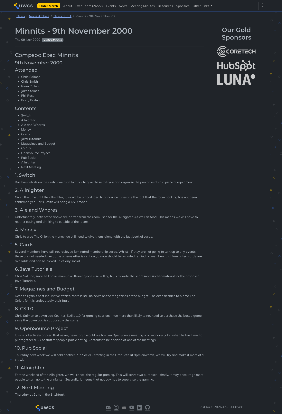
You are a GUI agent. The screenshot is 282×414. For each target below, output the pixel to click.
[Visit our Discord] (108, 407)
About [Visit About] (67, 6)
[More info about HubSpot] (236, 65)
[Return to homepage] (23, 6)
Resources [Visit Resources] (165, 6)
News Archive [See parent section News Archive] (39, 16)
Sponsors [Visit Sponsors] (183, 6)
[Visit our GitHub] (147, 407)
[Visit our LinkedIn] (139, 407)
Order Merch (48, 6)
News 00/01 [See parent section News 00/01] (62, 16)
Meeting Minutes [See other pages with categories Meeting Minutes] (52, 39)
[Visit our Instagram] (116, 407)
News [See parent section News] (20, 16)
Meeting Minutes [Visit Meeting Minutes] (142, 6)
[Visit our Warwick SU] (124, 407)
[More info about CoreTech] (236, 51)
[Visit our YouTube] (131, 407)
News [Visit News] (123, 6)
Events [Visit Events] (111, 6)
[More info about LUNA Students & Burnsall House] (236, 79)
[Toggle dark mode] (264, 6)
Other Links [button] (201, 6)
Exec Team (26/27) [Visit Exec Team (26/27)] (89, 6)
